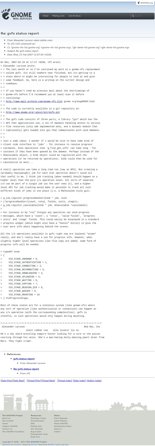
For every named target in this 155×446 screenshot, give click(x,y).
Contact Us (7, 429)
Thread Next (48, 380)
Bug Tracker (36, 431)
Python (58, 444)
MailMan (51, 444)
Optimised (6, 444)
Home (46, 15)
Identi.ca (58, 429)
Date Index (79, 380)
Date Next (18, 380)
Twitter (57, 431)
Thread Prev (33, 380)
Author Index (94, 380)
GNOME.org (146, 2)
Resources (36, 415)
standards (17, 444)
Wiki (33, 423)
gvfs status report (24, 358)
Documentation (37, 421)
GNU (67, 444)
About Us (6, 418)
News (57, 415)
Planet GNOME (61, 423)
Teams (5, 423)
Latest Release (60, 421)
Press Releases (60, 418)
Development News (62, 426)
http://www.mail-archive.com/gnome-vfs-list (34, 101)
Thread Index (64, 380)
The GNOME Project (12, 415)
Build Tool (35, 437)
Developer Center (38, 418)
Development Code (39, 434)
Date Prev (6, 380)
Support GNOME (10, 426)
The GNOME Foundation (13, 431)
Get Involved (7, 421)
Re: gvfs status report (26, 368)
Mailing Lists (58, 15)
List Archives (74, 15)
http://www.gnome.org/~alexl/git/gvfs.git (33, 112)
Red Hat (33, 444)
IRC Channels (37, 429)
